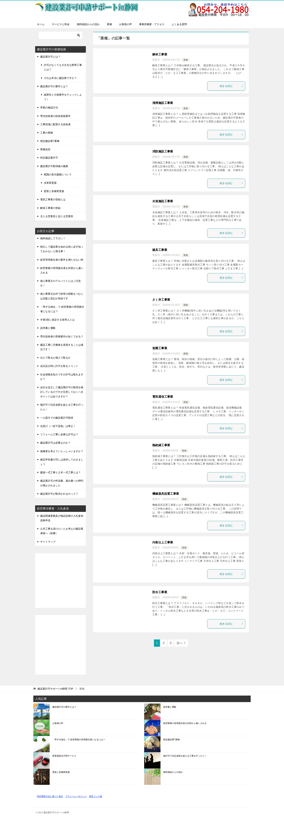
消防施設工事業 (162, 151)
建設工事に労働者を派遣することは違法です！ (61, 347)
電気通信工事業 (162, 396)
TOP (55, 688)
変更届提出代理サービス (64, 756)
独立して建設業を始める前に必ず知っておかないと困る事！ (61, 249)
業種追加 (45, 149)
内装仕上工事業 (162, 542)
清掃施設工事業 (162, 102)
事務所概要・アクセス (151, 24)
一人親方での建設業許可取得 (56, 417)
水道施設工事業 (162, 201)
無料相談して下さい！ (53, 238)
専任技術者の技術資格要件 (55, 116)
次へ (179, 643)
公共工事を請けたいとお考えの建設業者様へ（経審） (61, 531)
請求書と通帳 (47, 328)
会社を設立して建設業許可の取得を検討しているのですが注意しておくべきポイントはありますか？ (61, 392)
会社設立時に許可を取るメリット (59, 366)
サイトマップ (47, 541)
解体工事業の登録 (50, 208)
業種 (109, 24)
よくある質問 (179, 24)
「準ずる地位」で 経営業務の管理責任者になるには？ (62, 309)
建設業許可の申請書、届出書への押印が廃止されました (61, 483)
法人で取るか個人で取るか (55, 357)
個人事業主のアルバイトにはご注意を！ (60, 283)
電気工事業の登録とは (53, 199)
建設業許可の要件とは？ (54, 86)
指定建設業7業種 (49, 141)
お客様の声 (125, 24)
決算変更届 (50, 182)
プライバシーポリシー (76, 796)
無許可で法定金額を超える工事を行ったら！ (61, 407)
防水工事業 (159, 592)
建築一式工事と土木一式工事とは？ (60, 472)
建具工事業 (159, 249)
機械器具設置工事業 (165, 493)
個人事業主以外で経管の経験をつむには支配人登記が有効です (61, 296)
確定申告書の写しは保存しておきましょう (61, 462)
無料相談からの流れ (88, 24)
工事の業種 (46, 132)
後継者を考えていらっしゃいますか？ (61, 451)
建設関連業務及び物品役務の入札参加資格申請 (61, 518)
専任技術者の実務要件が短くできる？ (61, 336)
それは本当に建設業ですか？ (60, 78)
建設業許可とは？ (50, 56)
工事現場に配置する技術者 (55, 124)
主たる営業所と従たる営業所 (56, 216)
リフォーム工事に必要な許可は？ (59, 434)
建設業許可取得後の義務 (54, 166)
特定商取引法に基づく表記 (50, 796)
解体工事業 (159, 54)
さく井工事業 (161, 299)
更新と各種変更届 (54, 191)
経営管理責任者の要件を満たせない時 (61, 259)
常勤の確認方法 (49, 107)
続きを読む (231, 86)
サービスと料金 (61, 24)
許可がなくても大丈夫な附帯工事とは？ (63, 67)
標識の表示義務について (58, 174)
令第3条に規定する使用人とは (57, 319)
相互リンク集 (95, 796)
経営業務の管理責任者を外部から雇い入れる (61, 270)
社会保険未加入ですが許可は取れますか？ (61, 376)
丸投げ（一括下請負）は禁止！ (58, 426)
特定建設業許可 (49, 157)
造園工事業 (159, 348)
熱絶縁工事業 (161, 445)
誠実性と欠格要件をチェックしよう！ (63, 97)
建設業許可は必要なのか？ (55, 442)
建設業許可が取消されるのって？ (59, 493)
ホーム (41, 24)
